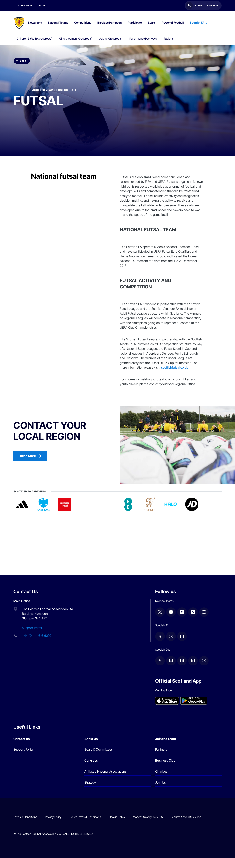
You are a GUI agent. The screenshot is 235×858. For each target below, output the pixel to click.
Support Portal (32, 628)
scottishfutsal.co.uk (174, 367)
